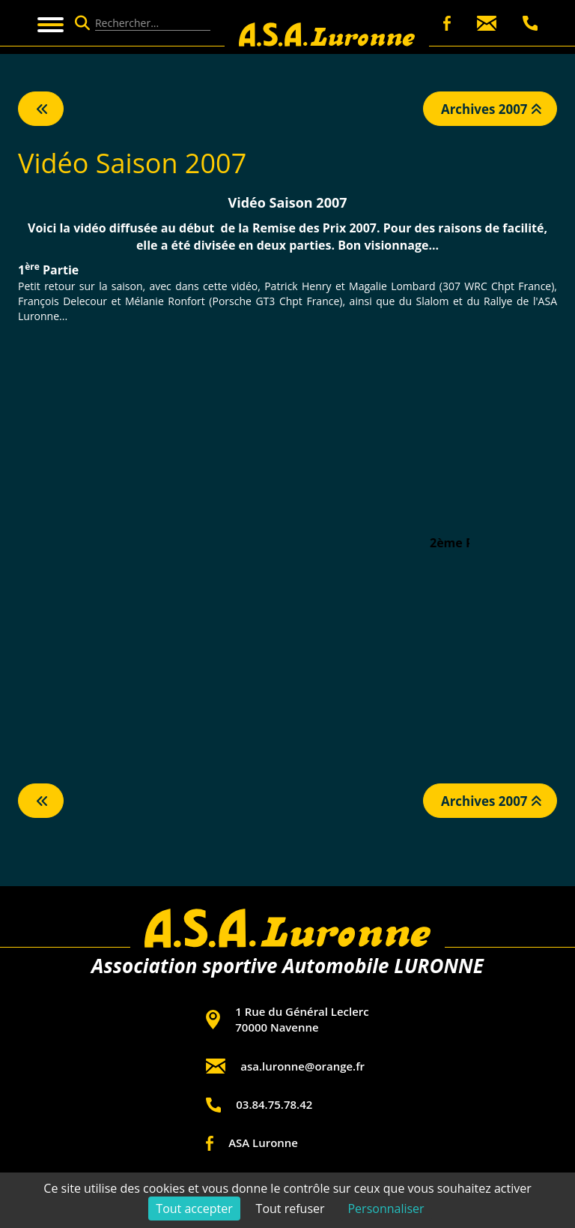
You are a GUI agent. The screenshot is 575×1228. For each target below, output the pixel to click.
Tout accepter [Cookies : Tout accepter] (194, 1208)
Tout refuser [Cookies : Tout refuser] (290, 1208)
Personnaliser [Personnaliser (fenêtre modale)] (385, 1208)
